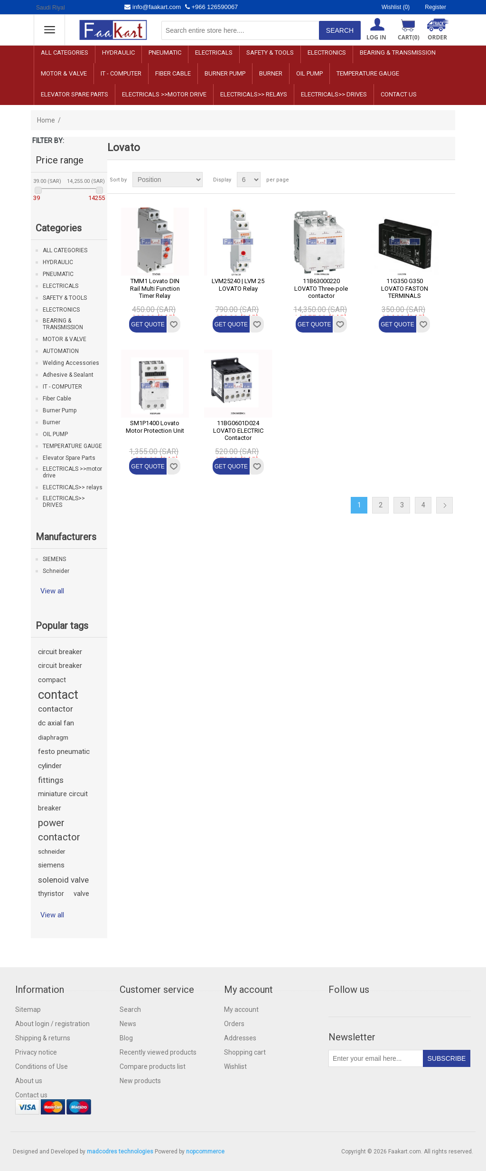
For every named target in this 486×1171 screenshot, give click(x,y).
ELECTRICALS (214, 52)
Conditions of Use (41, 1066)
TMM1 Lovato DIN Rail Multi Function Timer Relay (155, 288)
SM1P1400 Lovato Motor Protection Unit (155, 426)
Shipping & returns (42, 1038)
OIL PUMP (309, 73)
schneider (51, 851)
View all (52, 591)
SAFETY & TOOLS (270, 52)
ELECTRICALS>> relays (253, 94)
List (447, 179)
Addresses (240, 1038)
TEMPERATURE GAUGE (367, 73)
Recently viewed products (158, 1052)
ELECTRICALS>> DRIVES (334, 94)
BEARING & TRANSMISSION (398, 52)
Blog (126, 1038)
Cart (409, 37)
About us (28, 1081)
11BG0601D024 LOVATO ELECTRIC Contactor (238, 430)
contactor (55, 709)
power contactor (59, 830)
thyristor (51, 894)
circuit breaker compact (60, 673)
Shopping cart (245, 1052)
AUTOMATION (61, 351)
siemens (51, 865)
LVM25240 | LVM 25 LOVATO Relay (238, 284)
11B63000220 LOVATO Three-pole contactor (321, 288)
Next (444, 505)
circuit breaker (60, 651)
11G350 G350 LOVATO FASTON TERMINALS (404, 288)
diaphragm (53, 737)
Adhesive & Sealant (68, 374)
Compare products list (153, 1066)
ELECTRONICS (327, 52)
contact (58, 694)
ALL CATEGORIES (64, 52)
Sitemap (28, 1009)
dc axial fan (56, 723)
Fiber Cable (173, 73)
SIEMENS (54, 559)
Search (130, 1009)
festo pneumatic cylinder (64, 758)
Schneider (56, 571)
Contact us (399, 94)
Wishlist (235, 1066)
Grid (430, 179)
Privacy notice (36, 1052)
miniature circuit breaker (63, 801)
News (128, 1024)
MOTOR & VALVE (64, 73)
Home (46, 120)
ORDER (437, 37)
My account (241, 1009)
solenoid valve (63, 880)
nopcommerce (205, 1151)
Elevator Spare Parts (74, 94)
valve (81, 894)
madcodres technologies (120, 1151)
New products (140, 1081)
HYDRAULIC (118, 52)
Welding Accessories (71, 363)
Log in (376, 37)
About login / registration (52, 1024)
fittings (51, 780)
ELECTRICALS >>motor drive (164, 94)
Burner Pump (225, 73)
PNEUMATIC (165, 52)
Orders (234, 1024)
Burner (270, 73)
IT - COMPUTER (121, 73)
